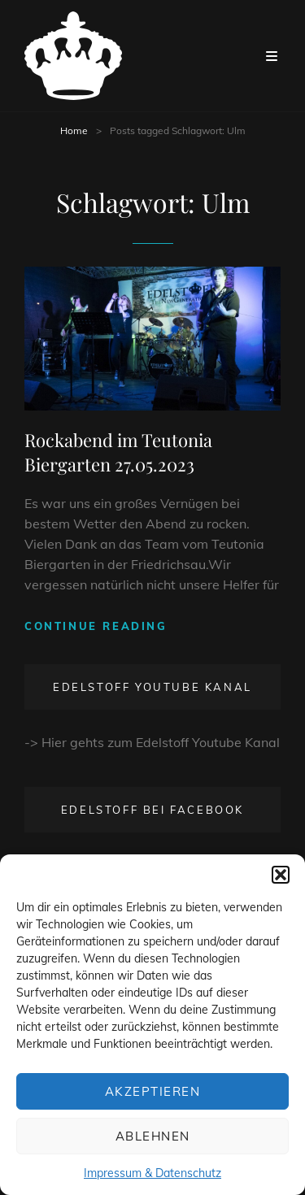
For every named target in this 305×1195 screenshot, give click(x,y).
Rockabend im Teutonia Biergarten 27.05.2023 (118, 452)
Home (74, 130)
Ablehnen (152, 1136)
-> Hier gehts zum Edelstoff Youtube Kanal (152, 742)
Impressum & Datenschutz (152, 1173)
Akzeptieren (153, 1091)
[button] (280, 875)
